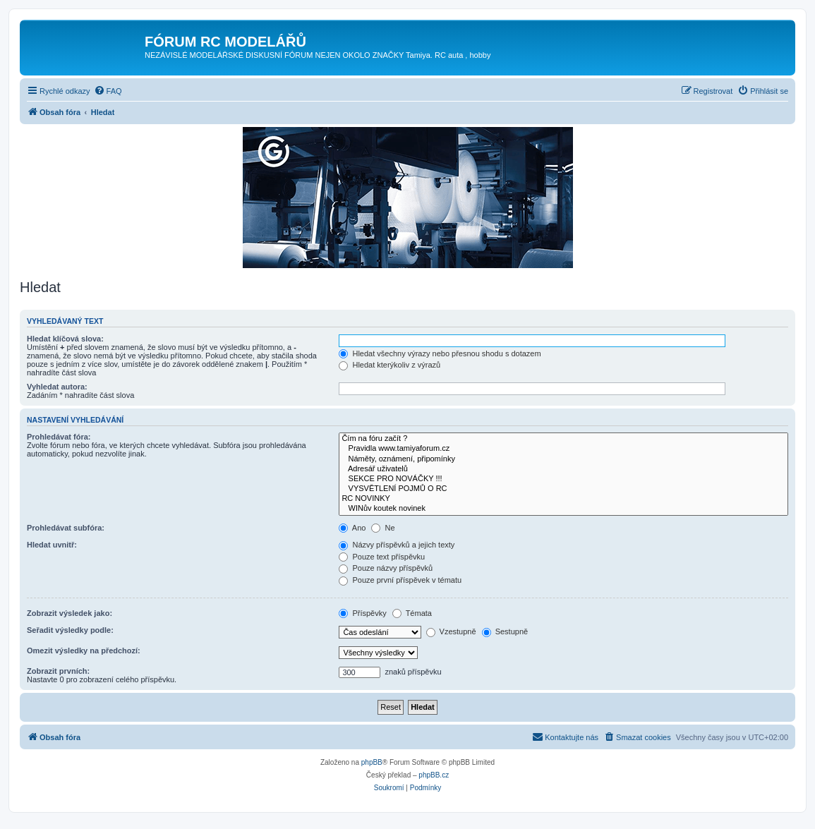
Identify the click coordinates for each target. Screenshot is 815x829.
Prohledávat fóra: (58, 436)
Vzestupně (451, 631)
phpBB (371, 762)
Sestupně (505, 631)
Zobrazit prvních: (58, 671)
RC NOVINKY (563, 499)
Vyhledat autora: (57, 386)
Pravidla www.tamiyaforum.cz (563, 449)
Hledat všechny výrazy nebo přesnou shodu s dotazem (440, 353)
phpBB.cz (433, 775)
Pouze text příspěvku (382, 556)
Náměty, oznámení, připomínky (563, 459)
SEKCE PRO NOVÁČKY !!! (563, 479)
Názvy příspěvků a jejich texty (396, 544)
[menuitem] (108, 91)
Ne (382, 528)
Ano (352, 528)
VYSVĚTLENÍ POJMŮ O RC (563, 489)
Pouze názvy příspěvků (386, 568)
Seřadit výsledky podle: (70, 630)
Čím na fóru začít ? (563, 439)
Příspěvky (362, 613)
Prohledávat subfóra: (65, 528)
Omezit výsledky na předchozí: (83, 650)
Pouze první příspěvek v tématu (400, 580)
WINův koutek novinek (563, 509)
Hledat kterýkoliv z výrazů (389, 365)
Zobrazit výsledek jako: (69, 613)
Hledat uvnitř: (52, 544)
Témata (412, 613)
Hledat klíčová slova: (65, 338)
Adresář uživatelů (563, 469)
